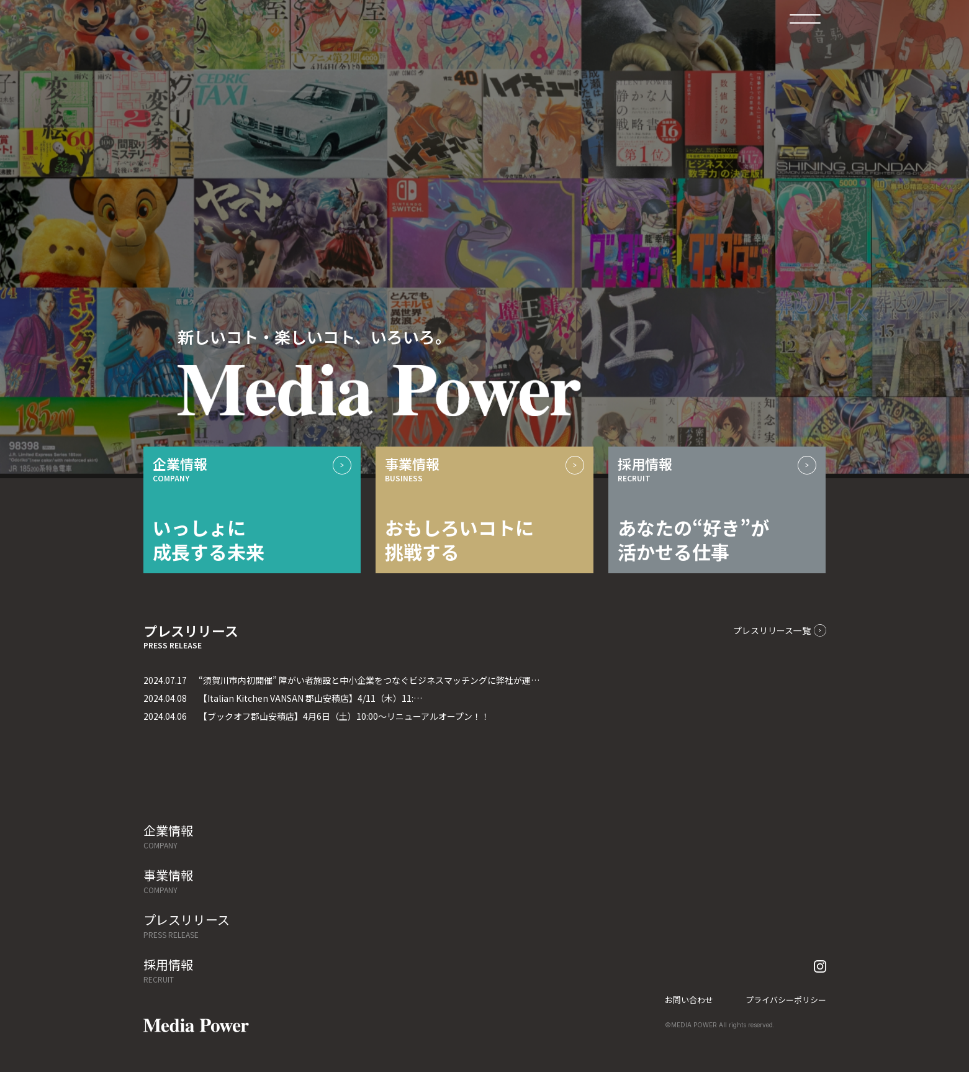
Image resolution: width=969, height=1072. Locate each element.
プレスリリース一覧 (779, 630)
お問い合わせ (689, 1000)
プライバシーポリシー (786, 1000)
